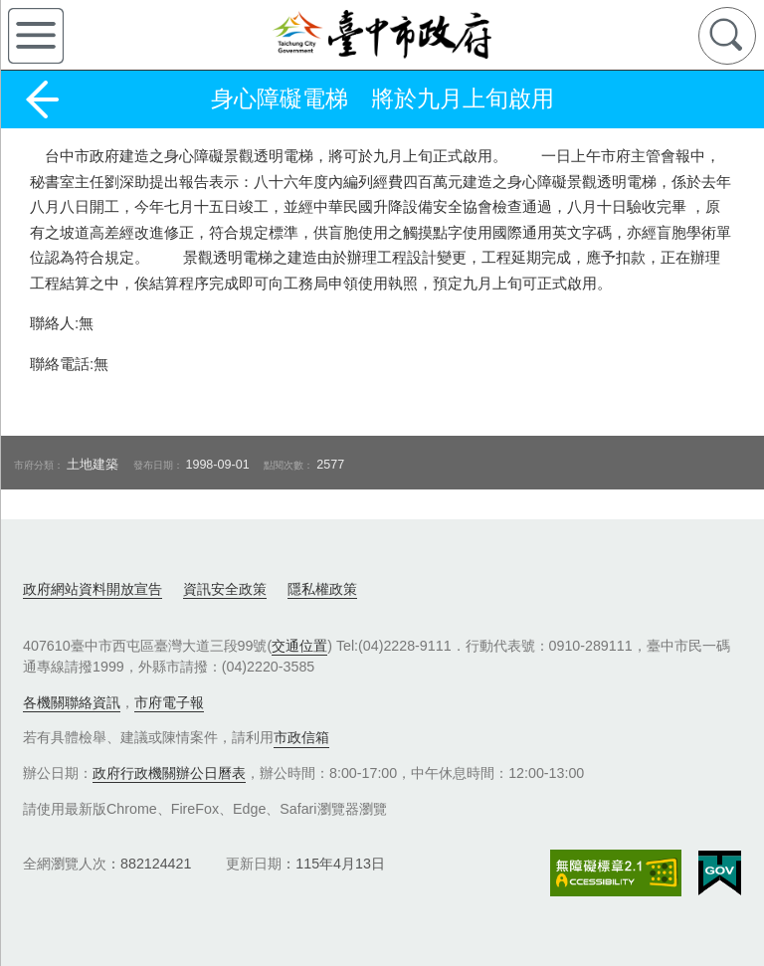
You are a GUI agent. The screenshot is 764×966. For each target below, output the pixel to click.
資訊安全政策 (225, 589)
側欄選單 (36, 36)
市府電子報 (169, 702)
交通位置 (299, 646)
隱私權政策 (322, 589)
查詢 (727, 36)
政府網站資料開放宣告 (92, 589)
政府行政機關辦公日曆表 (169, 773)
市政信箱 (301, 737)
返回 (42, 99)
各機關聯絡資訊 (71, 702)
